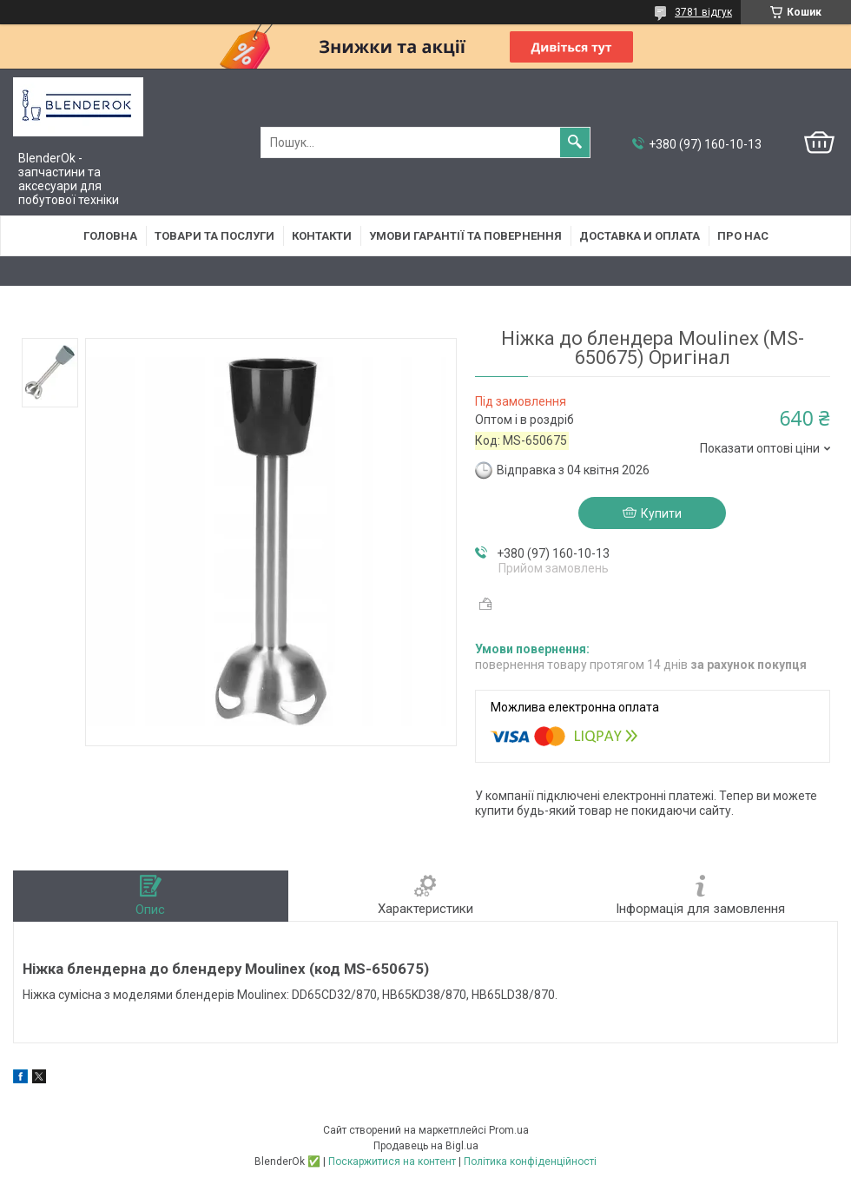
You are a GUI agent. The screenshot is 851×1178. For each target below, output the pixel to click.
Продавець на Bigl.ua (425, 1146)
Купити (661, 513)
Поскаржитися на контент (392, 1161)
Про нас (743, 235)
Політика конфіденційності (530, 1161)
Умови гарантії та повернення (465, 235)
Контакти (322, 235)
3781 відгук (703, 12)
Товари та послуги (214, 235)
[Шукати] (575, 142)
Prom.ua (509, 1130)
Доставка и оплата (639, 235)
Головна (110, 235)
